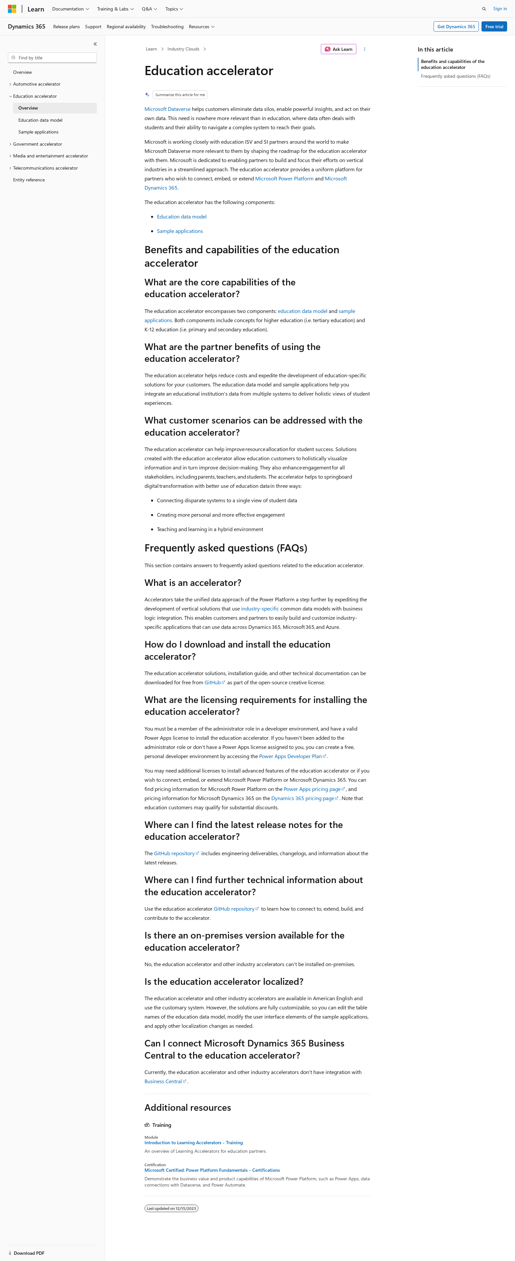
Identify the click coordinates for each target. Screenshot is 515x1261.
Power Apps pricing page (312, 788)
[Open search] (484, 9)
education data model (302, 310)
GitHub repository (174, 853)
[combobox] (52, 57)
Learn (151, 49)
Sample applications (180, 230)
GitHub (213, 682)
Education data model (182, 216)
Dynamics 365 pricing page (302, 798)
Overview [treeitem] (22, 72)
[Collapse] (95, 44)
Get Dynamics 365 (456, 26)
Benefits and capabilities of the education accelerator (452, 64)
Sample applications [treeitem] (38, 132)
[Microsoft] (12, 9)
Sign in (500, 8)
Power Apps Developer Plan (290, 756)
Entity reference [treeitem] (29, 179)
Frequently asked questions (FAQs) (455, 76)
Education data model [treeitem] (40, 120)
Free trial (494, 26)
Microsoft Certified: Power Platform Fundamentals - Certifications (212, 1170)
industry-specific (260, 608)
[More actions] (364, 49)
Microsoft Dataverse (167, 108)
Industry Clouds (183, 49)
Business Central (163, 1081)
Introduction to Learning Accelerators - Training (194, 1143)
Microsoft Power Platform (284, 178)
